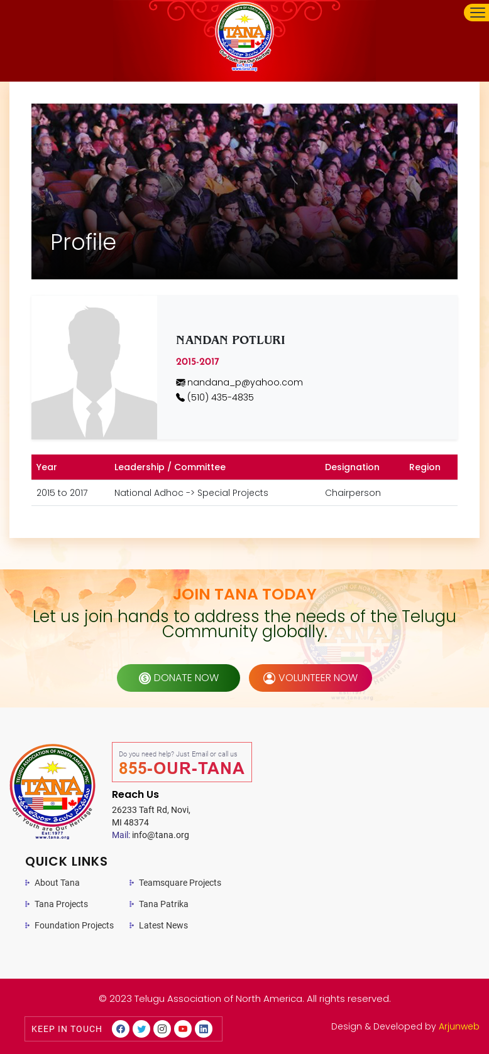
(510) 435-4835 (215, 397)
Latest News (163, 925)
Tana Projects (61, 904)
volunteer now (310, 677)
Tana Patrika (164, 904)
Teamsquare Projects (180, 883)
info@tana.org (150, 835)
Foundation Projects (74, 925)
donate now (179, 677)
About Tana (57, 883)
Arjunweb (459, 1026)
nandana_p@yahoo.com (239, 382)
